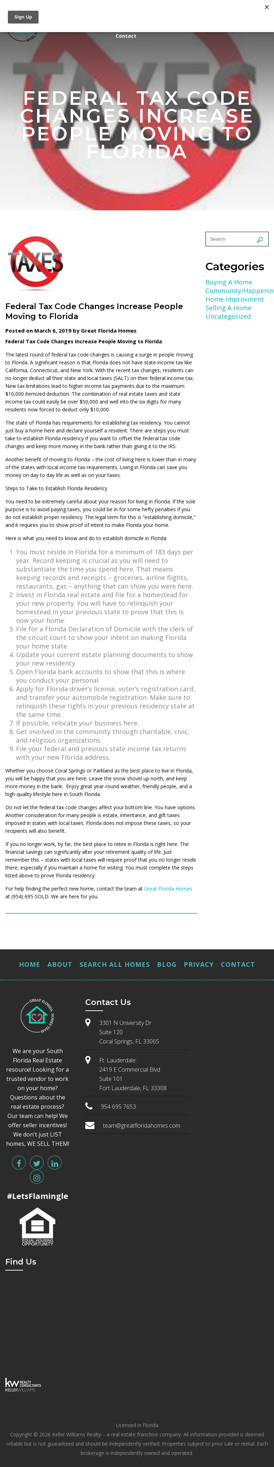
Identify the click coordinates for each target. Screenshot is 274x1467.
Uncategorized (228, 316)
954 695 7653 (118, 1106)
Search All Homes (115, 964)
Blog (167, 964)
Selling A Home (229, 307)
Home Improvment (235, 299)
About (59, 964)
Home (29, 964)
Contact (126, 35)
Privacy (199, 964)
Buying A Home (229, 282)
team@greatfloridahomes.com (141, 1125)
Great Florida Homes (168, 888)
